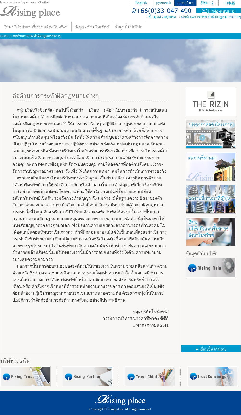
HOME (5, 36)
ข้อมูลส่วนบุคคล (162, 16)
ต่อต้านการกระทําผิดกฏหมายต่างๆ (211, 16)
